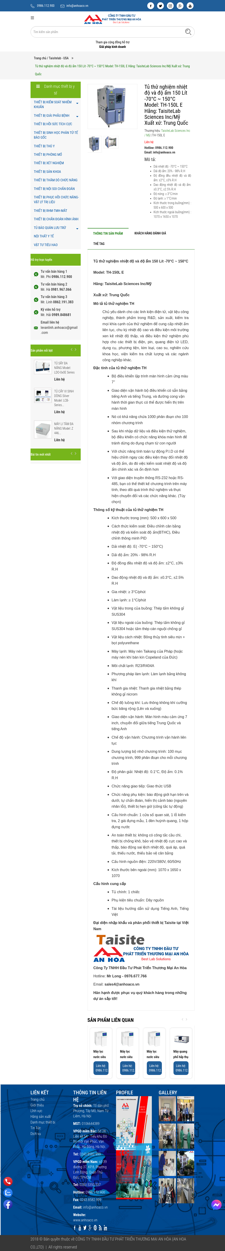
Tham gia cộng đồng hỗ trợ (112, 42)
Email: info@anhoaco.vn (160, 152)
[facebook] (150, 5)
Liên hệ (149, 142)
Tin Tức (36, 1128)
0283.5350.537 (90, 1185)
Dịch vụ (36, 1134)
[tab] (108, 233)
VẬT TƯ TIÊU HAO (46, 245)
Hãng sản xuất (41, 1116)
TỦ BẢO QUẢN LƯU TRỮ (50, 228)
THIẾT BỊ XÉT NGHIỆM (49, 163)
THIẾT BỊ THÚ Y (44, 146)
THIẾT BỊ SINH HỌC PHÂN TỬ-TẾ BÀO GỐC (56, 135)
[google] (180, 5)
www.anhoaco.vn (85, 1220)
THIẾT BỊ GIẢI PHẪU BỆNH (52, 116)
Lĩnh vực (36, 1111)
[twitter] (160, 5)
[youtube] (190, 5)
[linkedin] (105, 1227)
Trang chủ (40, 58)
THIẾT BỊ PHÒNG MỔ (48, 155)
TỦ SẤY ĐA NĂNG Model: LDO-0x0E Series (64, 367)
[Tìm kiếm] (188, 31)
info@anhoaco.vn (77, 6)
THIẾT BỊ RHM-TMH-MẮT (50, 211)
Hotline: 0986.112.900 (159, 148)
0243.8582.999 (90, 1154)
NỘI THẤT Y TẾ (44, 236)
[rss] (100, 1227)
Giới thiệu (37, 1105)
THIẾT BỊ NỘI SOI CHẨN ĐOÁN (54, 189)
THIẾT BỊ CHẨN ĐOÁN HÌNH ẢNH (56, 219)
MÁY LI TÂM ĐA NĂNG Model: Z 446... (64, 428)
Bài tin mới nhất (41, 454)
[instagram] (170, 5)
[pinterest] (95, 1227)
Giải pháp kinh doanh (112, 47)
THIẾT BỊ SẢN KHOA (47, 172)
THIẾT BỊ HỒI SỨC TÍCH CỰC (53, 124)
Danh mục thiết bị (43, 1122)
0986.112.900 (46, 6)
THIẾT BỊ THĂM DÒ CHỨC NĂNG (56, 180)
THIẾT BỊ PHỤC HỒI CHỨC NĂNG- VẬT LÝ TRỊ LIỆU (56, 199)
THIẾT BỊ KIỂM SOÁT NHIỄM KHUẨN (53, 104)
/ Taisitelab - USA (58, 58)
